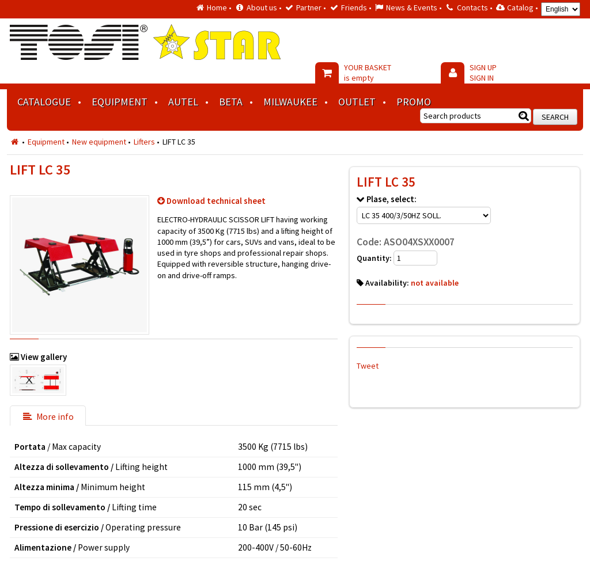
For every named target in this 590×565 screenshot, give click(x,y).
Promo (413, 101)
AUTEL (183, 101)
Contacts (472, 7)
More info (48, 416)
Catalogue (44, 101)
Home (217, 7)
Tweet (368, 366)
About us (262, 7)
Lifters (144, 141)
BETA (231, 101)
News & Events (411, 7)
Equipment (120, 101)
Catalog (520, 7)
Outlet (357, 101)
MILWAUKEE (290, 101)
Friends (354, 7)
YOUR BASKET (367, 72)
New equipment (99, 141)
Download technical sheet (216, 200)
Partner (309, 7)
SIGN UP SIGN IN (483, 72)
